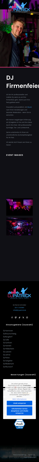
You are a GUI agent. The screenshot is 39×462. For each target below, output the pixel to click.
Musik (29, 107)
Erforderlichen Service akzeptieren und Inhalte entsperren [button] (19, 411)
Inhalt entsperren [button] (19, 403)
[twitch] (16, 317)
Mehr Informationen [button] (19, 399)
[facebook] (12, 317)
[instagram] (27, 317)
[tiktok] (19, 317)
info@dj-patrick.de (19, 310)
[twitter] (23, 317)
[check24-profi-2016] (19, 420)
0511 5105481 (19, 308)
